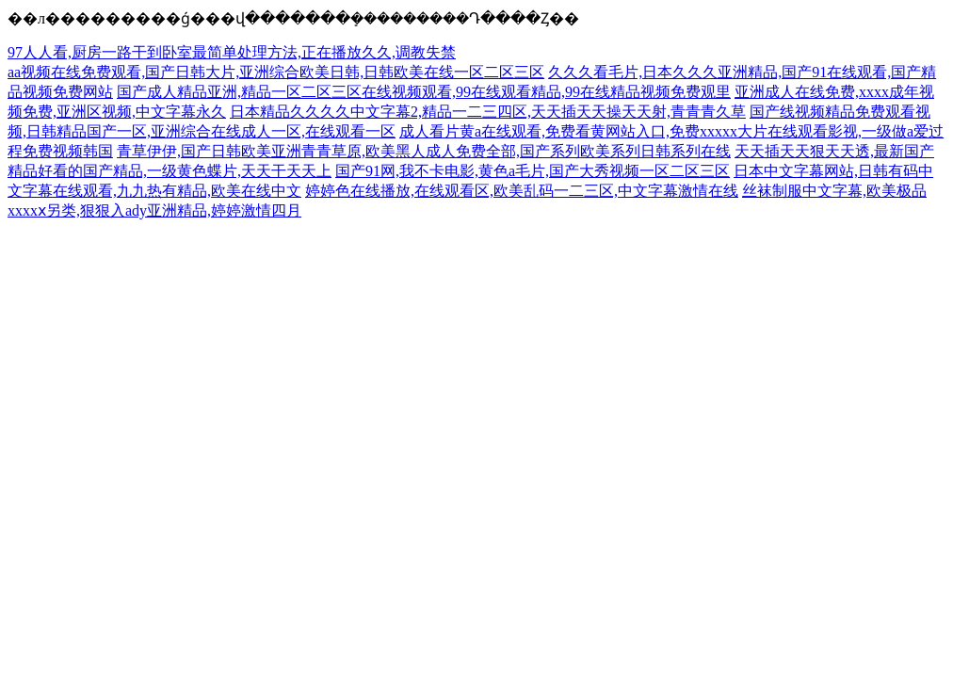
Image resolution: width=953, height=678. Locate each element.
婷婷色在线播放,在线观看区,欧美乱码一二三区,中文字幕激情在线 (521, 191)
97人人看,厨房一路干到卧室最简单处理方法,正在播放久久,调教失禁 (232, 52)
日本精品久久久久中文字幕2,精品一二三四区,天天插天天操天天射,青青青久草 (488, 112)
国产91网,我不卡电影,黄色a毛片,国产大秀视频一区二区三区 (532, 171)
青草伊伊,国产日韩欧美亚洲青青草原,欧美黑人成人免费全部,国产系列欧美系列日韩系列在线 (424, 151)
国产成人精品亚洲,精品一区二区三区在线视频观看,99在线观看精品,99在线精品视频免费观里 (424, 92)
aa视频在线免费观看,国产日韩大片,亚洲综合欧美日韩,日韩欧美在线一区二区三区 (276, 72)
